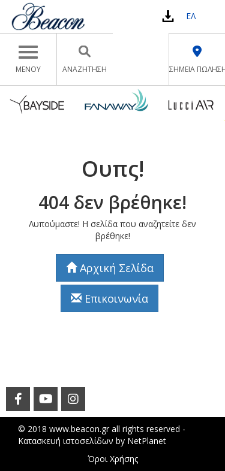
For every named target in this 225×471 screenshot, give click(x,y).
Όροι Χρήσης (113, 458)
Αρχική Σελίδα (110, 268)
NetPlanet (146, 440)
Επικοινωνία (109, 298)
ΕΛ (191, 16)
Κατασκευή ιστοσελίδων (65, 440)
